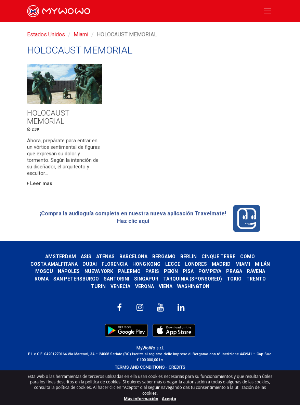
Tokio (234, 279)
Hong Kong (146, 264)
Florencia (115, 264)
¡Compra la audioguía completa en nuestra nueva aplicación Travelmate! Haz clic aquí (150, 218)
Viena (165, 286)
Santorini (116, 279)
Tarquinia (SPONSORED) (192, 279)
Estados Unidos (46, 34)
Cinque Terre (218, 256)
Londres (196, 264)
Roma (42, 279)
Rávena (256, 271)
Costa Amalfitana (54, 264)
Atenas (105, 256)
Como (247, 256)
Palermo (129, 271)
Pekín (171, 271)
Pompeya (209, 271)
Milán (262, 264)
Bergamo (163, 256)
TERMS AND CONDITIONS (140, 367)
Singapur (146, 279)
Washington (193, 286)
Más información (141, 399)
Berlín (188, 256)
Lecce (172, 264)
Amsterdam (60, 256)
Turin (98, 286)
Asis (86, 256)
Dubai (89, 264)
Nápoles (69, 271)
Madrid (221, 264)
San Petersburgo (76, 279)
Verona (144, 286)
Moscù (44, 271)
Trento (256, 279)
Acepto (169, 399)
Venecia (120, 286)
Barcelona (133, 256)
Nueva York (98, 271)
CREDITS (177, 367)
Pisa (188, 271)
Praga (234, 271)
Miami (81, 34)
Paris (152, 271)
